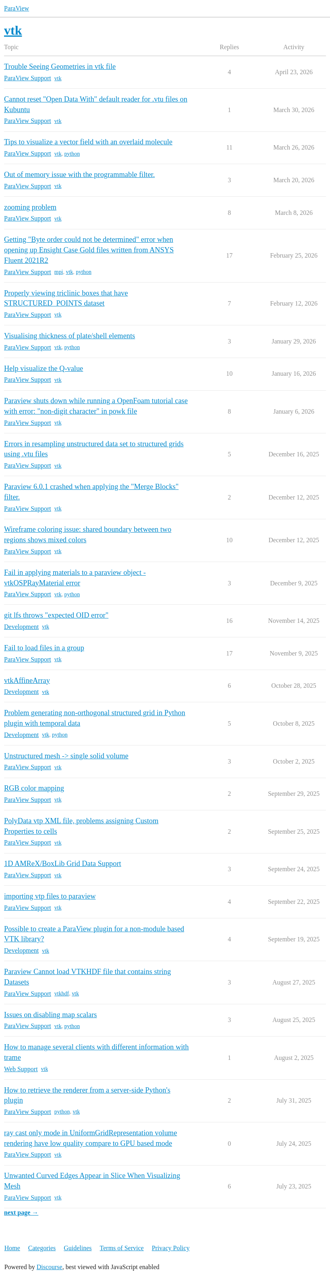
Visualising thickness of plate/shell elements (69, 336)
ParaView (16, 8)
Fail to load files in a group (44, 648)
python (72, 154)
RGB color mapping (34, 788)
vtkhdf (61, 994)
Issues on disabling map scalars (50, 1015)
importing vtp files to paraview (49, 896)
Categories (42, 1248)
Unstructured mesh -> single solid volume (66, 756)
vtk (58, 78)
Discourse (49, 1266)
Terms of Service (122, 1248)
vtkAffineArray (27, 680)
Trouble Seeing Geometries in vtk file (60, 66)
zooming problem (30, 207)
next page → (21, 1212)
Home (12, 1248)
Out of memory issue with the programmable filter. (79, 175)
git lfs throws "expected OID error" (56, 615)
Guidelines (77, 1248)
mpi (58, 272)
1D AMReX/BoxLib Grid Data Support (62, 864)
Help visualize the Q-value (43, 368)
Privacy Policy (171, 1248)
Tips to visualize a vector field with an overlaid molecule (88, 142)
